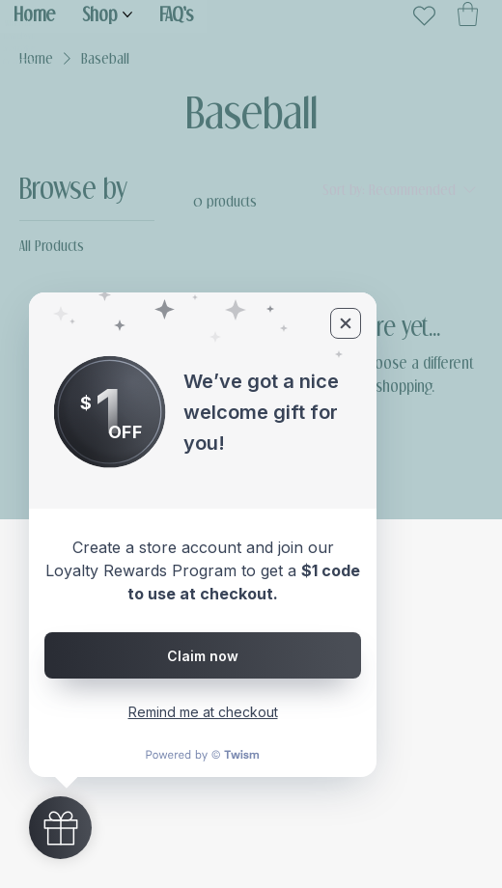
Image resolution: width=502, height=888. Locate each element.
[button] (468, 14)
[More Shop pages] (127, 14)
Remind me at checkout (203, 712)
